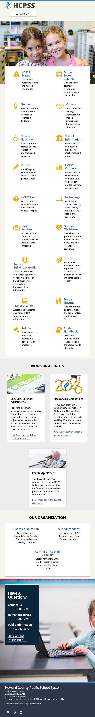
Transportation (23, 305)
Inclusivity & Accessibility (30, 703)
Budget (26, 104)
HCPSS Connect (70, 166)
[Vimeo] (14, 712)
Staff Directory (11, 703)
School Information (73, 137)
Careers (71, 104)
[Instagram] (8, 712)
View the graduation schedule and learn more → (68, 433)
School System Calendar (70, 75)
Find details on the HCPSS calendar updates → (23, 436)
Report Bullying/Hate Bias (25, 265)
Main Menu (23, 14)
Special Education (28, 137)
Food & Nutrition (70, 301)
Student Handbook (71, 329)
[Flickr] (21, 712)
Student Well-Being (71, 227)
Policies (26, 328)
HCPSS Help (28, 197)
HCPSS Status (26, 73)
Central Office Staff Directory (47, 553)
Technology (72, 197)
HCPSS (20, 5)
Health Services (27, 227)
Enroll (25, 165)
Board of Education (26, 529)
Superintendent (68, 529)
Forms (68, 258)
